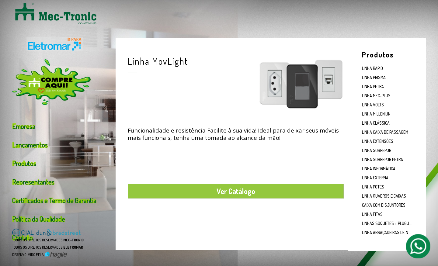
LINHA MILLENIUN (376, 113)
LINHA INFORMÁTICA (378, 168)
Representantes (33, 181)
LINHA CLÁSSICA (376, 123)
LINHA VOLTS (373, 104)
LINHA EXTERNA (375, 177)
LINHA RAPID (372, 68)
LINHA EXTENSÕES (377, 141)
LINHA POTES (373, 186)
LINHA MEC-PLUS (376, 95)
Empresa (23, 125)
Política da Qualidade (38, 218)
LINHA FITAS (372, 214)
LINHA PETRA (373, 86)
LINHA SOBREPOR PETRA (382, 159)
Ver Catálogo (236, 191)
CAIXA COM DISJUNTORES (383, 205)
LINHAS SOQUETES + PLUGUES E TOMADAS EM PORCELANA (387, 223)
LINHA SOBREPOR (376, 150)
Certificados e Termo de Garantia (54, 199)
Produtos (24, 162)
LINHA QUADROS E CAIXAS (384, 196)
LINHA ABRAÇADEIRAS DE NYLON (387, 232)
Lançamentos (30, 144)
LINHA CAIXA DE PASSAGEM (385, 132)
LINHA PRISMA (374, 77)
